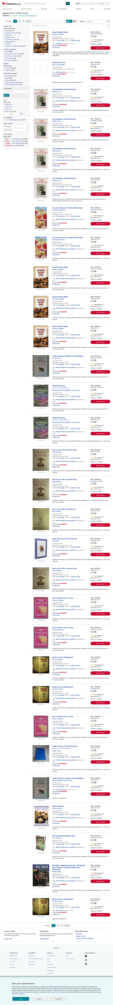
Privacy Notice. (21, 994)
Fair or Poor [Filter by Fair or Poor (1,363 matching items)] (10, 58)
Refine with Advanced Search (28, 15)
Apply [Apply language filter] (6, 95)
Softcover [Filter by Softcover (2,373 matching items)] (9, 70)
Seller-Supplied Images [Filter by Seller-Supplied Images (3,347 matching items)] (13, 82)
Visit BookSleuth (44, 938)
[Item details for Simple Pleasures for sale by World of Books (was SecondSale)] (41, 396)
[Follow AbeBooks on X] (86, 960)
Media (48, 958)
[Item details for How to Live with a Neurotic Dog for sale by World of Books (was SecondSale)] (41, 460)
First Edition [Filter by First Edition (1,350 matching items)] (10, 76)
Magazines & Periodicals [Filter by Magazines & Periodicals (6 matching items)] (12, 33)
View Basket (12, 967)
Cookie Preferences (51, 967)
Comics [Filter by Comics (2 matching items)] (7, 35)
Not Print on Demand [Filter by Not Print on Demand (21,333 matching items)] (13, 84)
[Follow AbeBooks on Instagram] (86, 964)
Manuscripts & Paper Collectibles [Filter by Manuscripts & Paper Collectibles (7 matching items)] (14, 46)
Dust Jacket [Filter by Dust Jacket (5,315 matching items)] (10, 80)
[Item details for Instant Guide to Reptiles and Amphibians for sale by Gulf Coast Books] (41, 788)
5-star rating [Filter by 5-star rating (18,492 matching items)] (14, 145)
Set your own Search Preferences (85, 938)
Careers (49, 961)
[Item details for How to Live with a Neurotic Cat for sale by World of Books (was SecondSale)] (41, 519)
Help (107, 3)
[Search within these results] (70, 25)
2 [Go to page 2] (19, 21)
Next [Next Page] (28, 21)
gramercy (15, 15)
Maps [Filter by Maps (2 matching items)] (7, 44)
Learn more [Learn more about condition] (13, 49)
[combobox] (45, 3)
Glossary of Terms (81, 936)
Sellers (92, 9)
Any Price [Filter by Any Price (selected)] (7, 102)
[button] (108, 26)
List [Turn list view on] (69, 21)
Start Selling (107, 9)
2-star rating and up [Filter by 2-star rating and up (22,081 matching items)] (17, 139)
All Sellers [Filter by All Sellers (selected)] (8, 136)
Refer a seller (31, 964)
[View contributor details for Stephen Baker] (56, 452)
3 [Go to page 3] (23, 21)
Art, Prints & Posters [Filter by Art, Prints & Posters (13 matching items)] (11, 39)
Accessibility (50, 973)
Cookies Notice (50, 970)
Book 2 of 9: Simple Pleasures (60, 388)
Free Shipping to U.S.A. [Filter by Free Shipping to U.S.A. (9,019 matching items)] (15, 120)
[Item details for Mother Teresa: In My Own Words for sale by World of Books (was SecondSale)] (41, 753)
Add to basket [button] (100, 48)
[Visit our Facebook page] (86, 956)
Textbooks (78, 9)
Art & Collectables (61, 9)
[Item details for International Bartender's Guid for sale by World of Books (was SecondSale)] (41, 843)
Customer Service (70, 958)
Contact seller (56, 47)
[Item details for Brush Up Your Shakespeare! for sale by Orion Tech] (41, 906)
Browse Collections (26, 9)
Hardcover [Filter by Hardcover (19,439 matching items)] (10, 68)
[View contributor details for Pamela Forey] (56, 358)
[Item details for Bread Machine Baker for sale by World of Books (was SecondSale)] (41, 277)
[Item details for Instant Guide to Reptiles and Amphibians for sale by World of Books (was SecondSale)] (41, 366)
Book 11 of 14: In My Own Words (61, 748)
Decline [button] (39, 999)
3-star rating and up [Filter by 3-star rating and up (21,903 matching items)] (17, 141)
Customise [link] (58, 999)
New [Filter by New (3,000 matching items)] (8, 51)
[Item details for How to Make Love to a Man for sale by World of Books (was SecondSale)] (41, 608)
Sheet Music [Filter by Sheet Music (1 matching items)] (9, 37)
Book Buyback (32, 961)
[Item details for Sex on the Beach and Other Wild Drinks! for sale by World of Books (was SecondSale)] (41, 218)
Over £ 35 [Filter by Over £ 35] (7, 109)
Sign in (85, 3)
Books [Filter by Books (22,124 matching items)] (9, 30)
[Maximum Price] (16, 114)
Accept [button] (21, 999)
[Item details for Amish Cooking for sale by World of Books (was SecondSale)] (41, 816)
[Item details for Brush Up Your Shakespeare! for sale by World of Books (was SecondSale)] (41, 664)
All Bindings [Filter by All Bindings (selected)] (8, 66)
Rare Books (44, 9)
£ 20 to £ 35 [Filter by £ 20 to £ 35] (8, 107)
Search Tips (79, 933)
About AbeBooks (51, 955)
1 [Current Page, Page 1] (53, 925)
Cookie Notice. (55, 992)
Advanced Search (7, 9)
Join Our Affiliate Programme (35, 958)
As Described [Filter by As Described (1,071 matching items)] (10, 60)
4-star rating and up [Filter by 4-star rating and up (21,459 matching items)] (17, 143)
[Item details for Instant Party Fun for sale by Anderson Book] (41, 67)
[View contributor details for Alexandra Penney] (57, 600)
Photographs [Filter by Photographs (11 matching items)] (9, 41)
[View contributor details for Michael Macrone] (57, 659)
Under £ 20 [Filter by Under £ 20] (8, 104)
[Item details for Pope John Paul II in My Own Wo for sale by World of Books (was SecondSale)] (41, 549)
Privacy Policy (50, 964)
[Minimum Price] (7, 114)
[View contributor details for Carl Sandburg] (56, 91)
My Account (92, 3)
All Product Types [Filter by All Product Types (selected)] (10, 28)
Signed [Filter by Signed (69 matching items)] (8, 78)
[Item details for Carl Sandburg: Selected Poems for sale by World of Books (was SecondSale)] (41, 99)
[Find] (68, 3)
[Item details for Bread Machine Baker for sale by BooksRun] (41, 42)
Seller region (8, 126)
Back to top (56, 948)
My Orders (12, 964)
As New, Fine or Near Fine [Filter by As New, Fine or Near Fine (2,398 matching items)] (14, 54)
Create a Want (8, 938)
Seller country (8, 130)
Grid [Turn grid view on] (75, 21)
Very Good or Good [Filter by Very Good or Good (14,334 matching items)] (12, 56)
